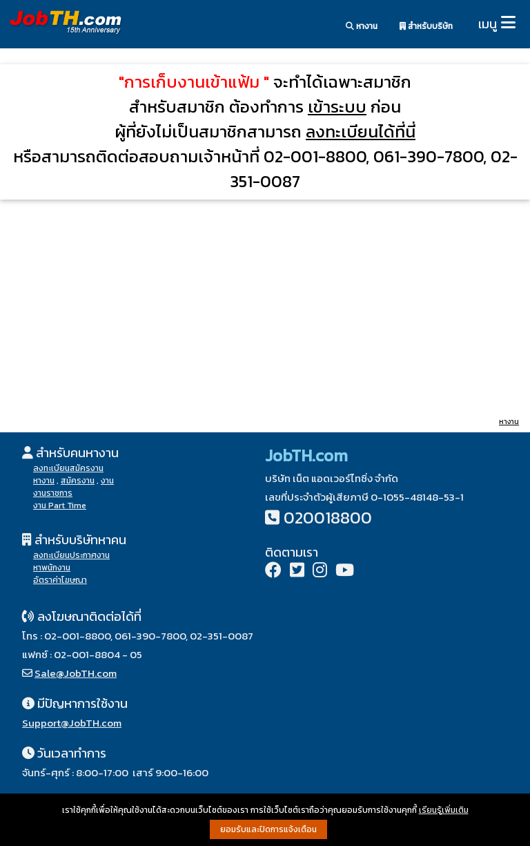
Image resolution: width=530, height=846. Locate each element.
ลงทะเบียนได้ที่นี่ (360, 131)
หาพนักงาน (51, 567)
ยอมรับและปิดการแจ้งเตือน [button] (268, 829)
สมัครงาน (78, 480)
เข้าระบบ (337, 107)
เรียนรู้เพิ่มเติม (444, 810)
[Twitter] (297, 571)
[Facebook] (273, 571)
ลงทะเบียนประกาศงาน (71, 555)
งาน (107, 480)
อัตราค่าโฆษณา (60, 580)
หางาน (361, 26)
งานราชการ (52, 493)
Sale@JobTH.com (76, 673)
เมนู (487, 24)
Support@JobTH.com (71, 723)
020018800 (328, 518)
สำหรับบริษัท (426, 26)
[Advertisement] (265, 307)
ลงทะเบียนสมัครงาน (68, 468)
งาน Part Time (59, 505)
